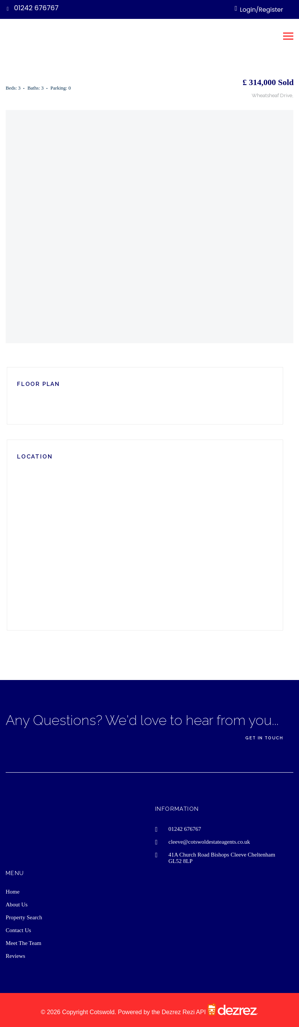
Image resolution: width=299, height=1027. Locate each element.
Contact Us (18, 930)
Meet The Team (23, 943)
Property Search (24, 917)
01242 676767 (36, 7)
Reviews (15, 956)
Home (13, 892)
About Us (17, 905)
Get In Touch (264, 738)
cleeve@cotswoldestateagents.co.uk (209, 842)
